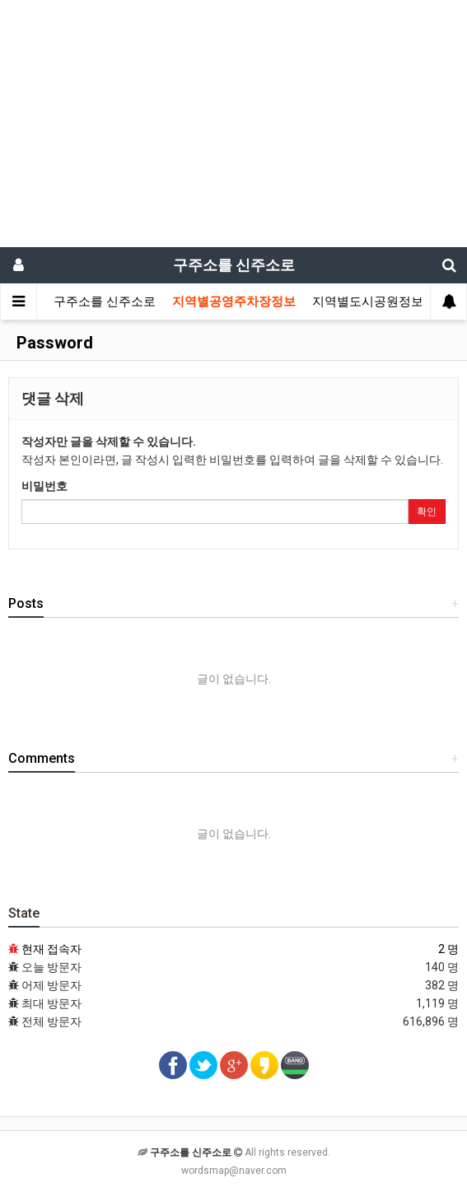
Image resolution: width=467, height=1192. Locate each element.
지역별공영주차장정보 (234, 301)
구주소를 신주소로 (105, 301)
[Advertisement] (233, 123)
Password (52, 343)
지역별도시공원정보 (367, 301)
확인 (427, 511)
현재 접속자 (51, 949)
